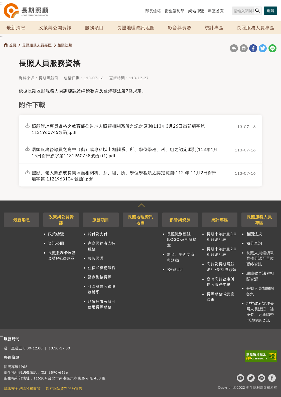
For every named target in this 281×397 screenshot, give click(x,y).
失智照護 (96, 258)
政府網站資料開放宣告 (64, 388)
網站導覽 (196, 11)
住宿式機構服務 (102, 267)
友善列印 (244, 48)
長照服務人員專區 (255, 27)
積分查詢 (254, 243)
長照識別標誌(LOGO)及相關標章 (182, 239)
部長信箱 (153, 11)
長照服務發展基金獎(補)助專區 (62, 255)
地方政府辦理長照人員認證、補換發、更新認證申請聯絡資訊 (260, 311)
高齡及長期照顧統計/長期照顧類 (221, 267)
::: (2, 3)
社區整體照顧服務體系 (102, 289)
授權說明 (175, 269)
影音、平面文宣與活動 (181, 257)
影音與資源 (179, 27)
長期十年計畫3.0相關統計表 (221, 237)
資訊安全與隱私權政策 (22, 388)
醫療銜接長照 (100, 277)
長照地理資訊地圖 (136, 27)
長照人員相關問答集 (260, 291)
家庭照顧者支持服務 (102, 246)
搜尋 (229, 12)
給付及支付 (98, 234)
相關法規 (65, 45)
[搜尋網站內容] (247, 11)
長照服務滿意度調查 (220, 297)
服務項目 (94, 27)
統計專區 (214, 27)
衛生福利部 (175, 11)
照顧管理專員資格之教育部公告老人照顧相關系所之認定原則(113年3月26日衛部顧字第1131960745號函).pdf (118, 129)
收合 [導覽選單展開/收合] (141, 206)
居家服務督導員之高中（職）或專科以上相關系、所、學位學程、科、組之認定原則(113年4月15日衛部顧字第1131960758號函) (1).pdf (125, 152)
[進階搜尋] (270, 11)
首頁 (13, 45)
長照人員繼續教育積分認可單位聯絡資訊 (260, 258)
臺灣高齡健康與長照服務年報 (220, 282)
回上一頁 (234, 48)
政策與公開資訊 (55, 27)
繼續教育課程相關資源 (260, 276)
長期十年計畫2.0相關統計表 (221, 252)
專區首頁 (216, 11)
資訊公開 (56, 243)
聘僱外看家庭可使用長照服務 (102, 304)
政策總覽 (56, 234)
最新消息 (16, 27)
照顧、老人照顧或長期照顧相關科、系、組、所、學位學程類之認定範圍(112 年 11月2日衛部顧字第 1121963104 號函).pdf (124, 175)
